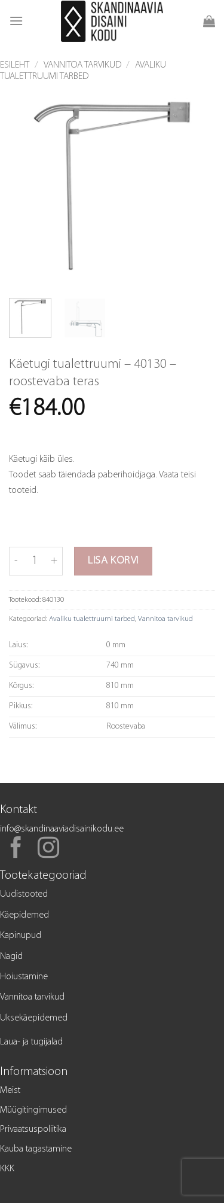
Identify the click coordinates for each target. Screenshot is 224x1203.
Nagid (11, 956)
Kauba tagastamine (36, 1149)
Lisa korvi (113, 561)
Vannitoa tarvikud (82, 65)
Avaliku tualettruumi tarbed (92, 619)
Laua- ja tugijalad (31, 1042)
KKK (7, 1169)
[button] (16, 20)
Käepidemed (24, 915)
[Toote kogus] (34, 561)
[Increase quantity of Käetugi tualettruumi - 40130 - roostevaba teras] (54, 561)
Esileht (14, 65)
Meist (10, 1090)
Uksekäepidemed (33, 1018)
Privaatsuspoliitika (33, 1129)
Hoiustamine (24, 977)
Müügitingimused (33, 1110)
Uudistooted (24, 894)
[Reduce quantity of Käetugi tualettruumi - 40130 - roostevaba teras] (16, 561)
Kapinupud (20, 935)
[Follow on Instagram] (48, 849)
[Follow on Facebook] (16, 849)
